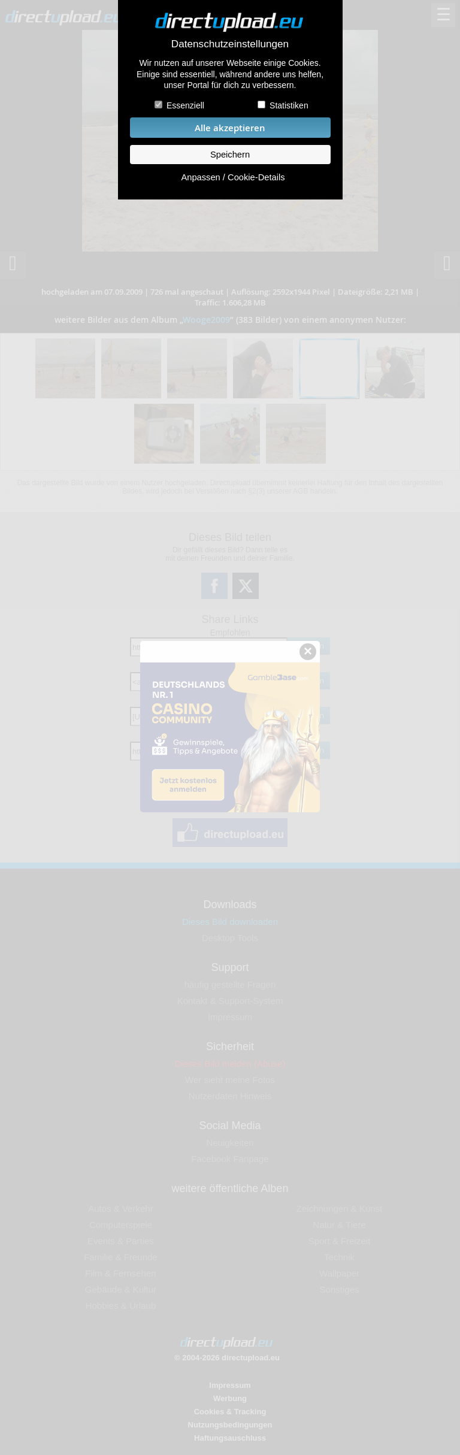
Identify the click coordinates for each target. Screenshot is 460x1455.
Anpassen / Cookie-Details (233, 177)
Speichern (230, 154)
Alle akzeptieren (230, 128)
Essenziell (185, 105)
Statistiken (289, 105)
